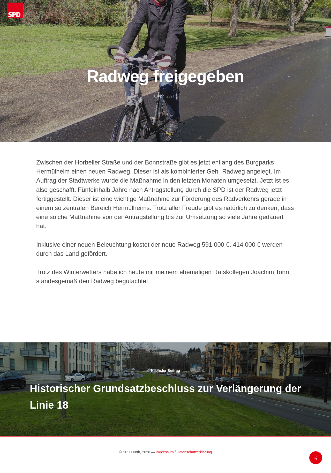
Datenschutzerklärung (194, 452)
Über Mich (114, 10)
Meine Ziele (80, 10)
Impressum (165, 452)
